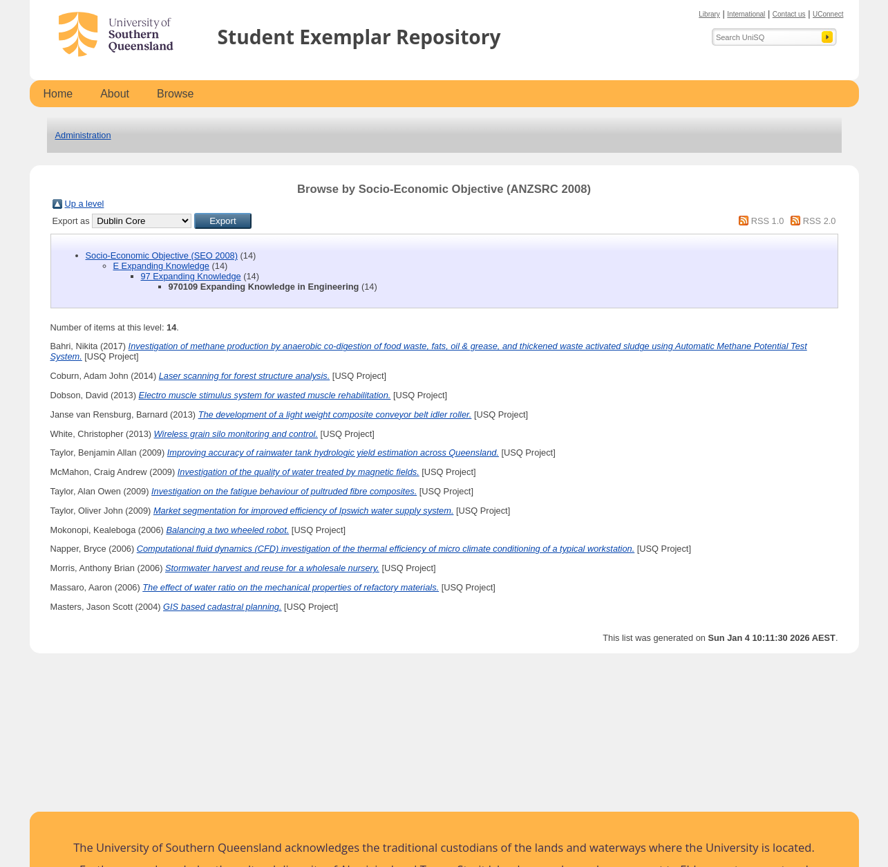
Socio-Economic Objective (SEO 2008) (162, 255)
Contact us (789, 14)
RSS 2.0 (819, 221)
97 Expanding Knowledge (191, 276)
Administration (83, 135)
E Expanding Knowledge (161, 266)
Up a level (84, 203)
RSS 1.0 (767, 221)
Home (58, 94)
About (114, 94)
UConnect (828, 14)
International (746, 14)
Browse (175, 94)
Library (709, 14)
